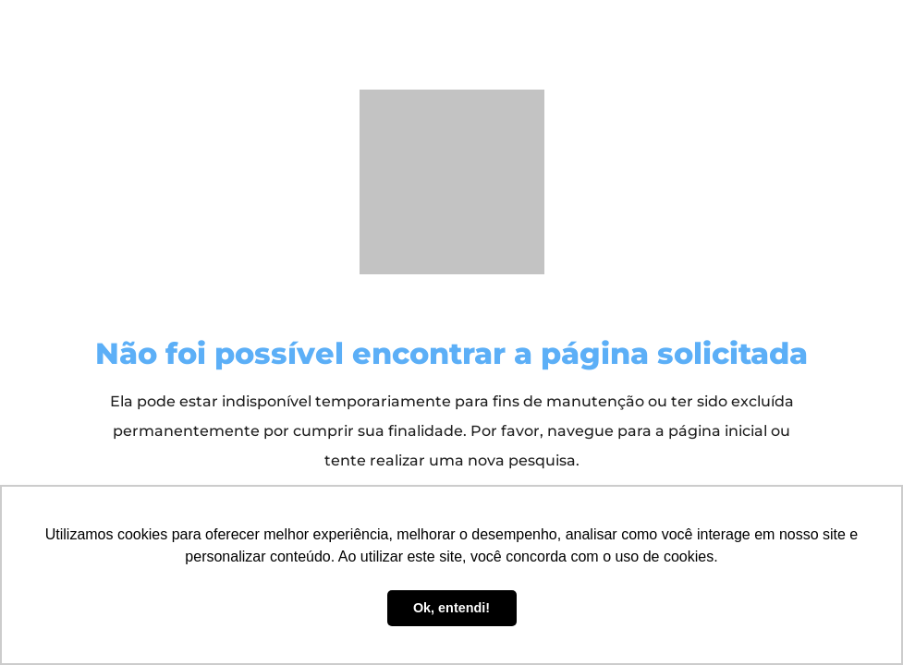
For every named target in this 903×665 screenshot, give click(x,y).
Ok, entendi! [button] (451, 607)
